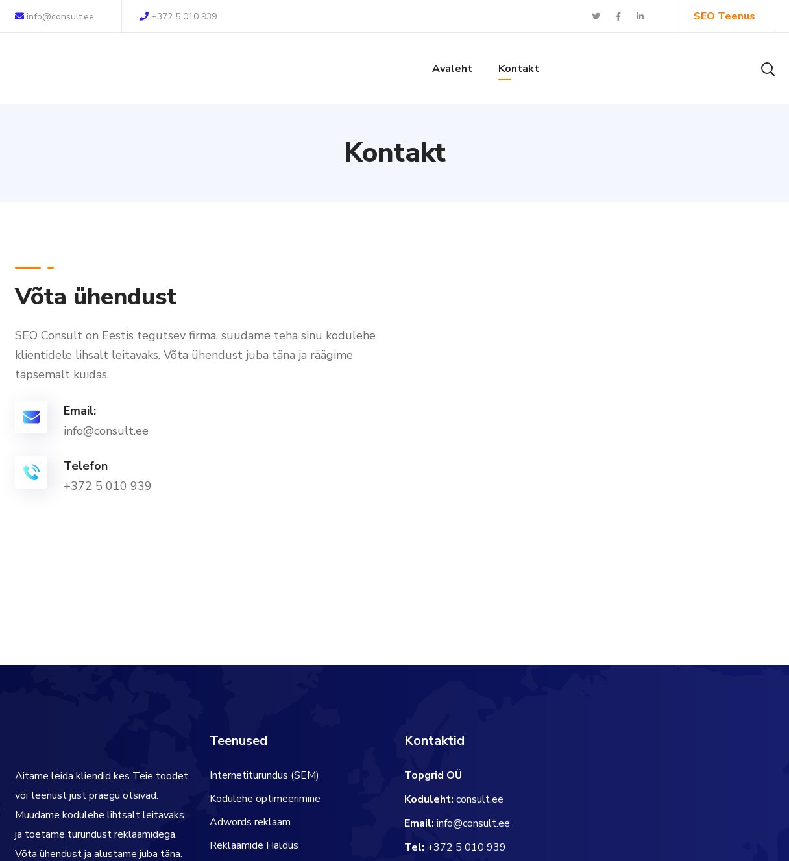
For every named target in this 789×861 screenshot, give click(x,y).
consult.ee (480, 799)
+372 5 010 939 (178, 16)
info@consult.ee (54, 16)
